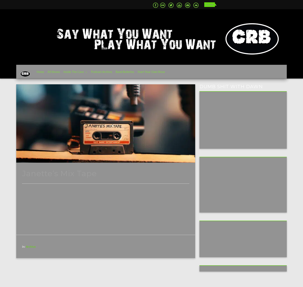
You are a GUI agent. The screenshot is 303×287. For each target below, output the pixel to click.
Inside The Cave (79, 73)
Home (46, 73)
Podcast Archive (107, 73)
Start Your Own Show (157, 73)
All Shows (60, 73)
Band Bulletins (131, 73)
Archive (31, 250)
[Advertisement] (231, 188)
